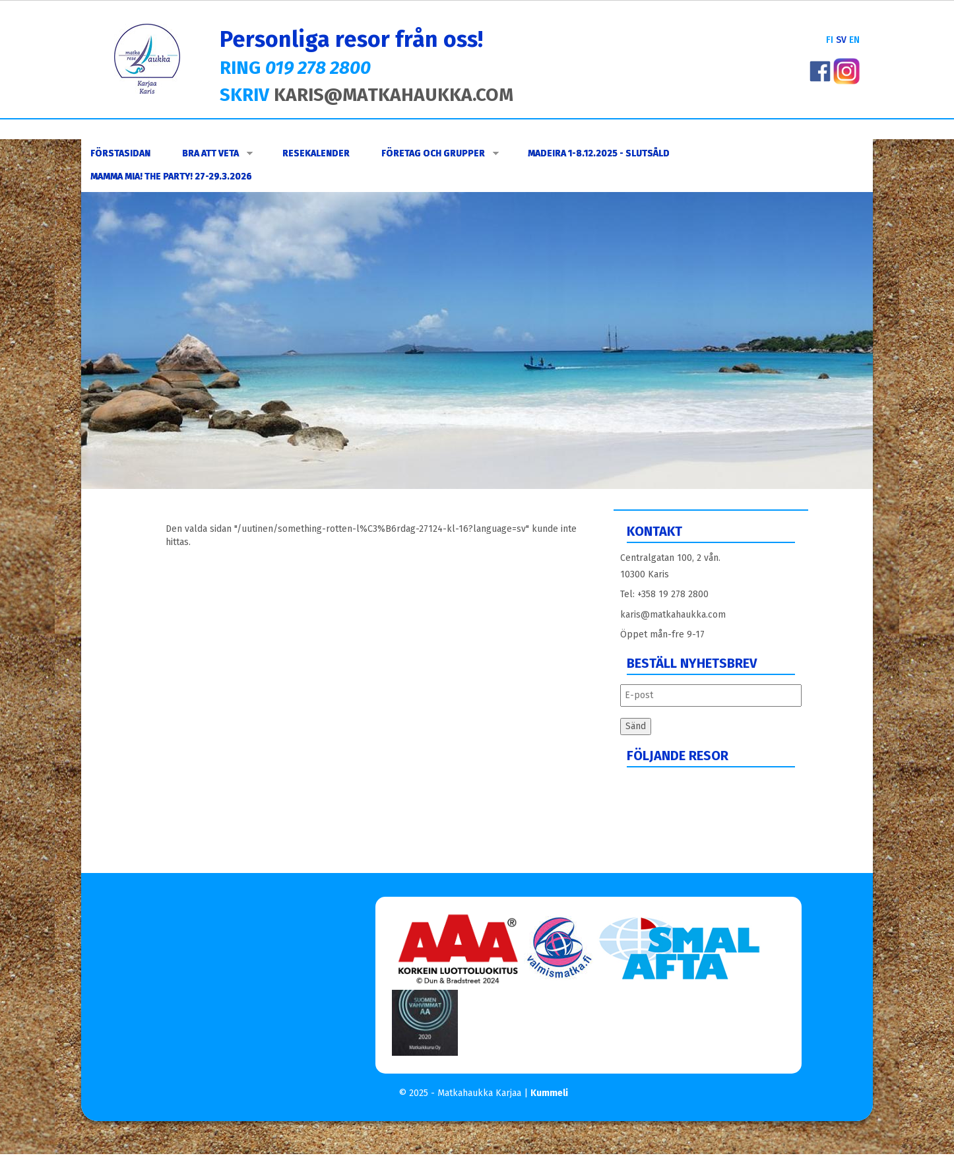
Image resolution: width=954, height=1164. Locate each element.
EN (854, 40)
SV (841, 40)
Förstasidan (120, 153)
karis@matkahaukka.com (673, 614)
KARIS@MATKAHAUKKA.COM (393, 95)
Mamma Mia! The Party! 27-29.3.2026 (171, 176)
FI (829, 40)
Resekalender (316, 153)
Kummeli (549, 1093)
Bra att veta (217, 153)
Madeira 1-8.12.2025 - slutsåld (599, 153)
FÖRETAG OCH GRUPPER (440, 153)
